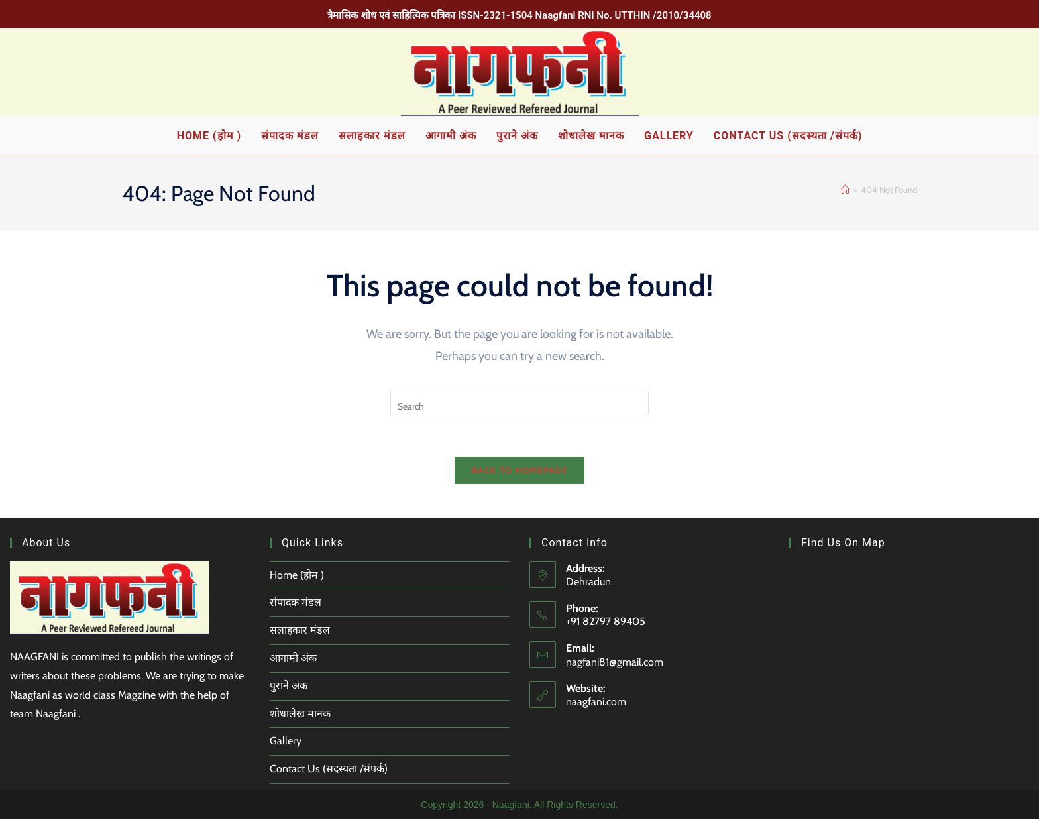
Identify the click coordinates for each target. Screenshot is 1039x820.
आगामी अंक (293, 658)
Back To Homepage (519, 470)
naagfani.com (596, 702)
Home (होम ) (297, 575)
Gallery (285, 741)
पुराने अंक (288, 685)
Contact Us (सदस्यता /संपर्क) (329, 769)
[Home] (845, 189)
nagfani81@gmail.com (614, 662)
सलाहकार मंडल (300, 630)
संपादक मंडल (296, 603)
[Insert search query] (519, 403)
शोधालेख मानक (300, 713)
